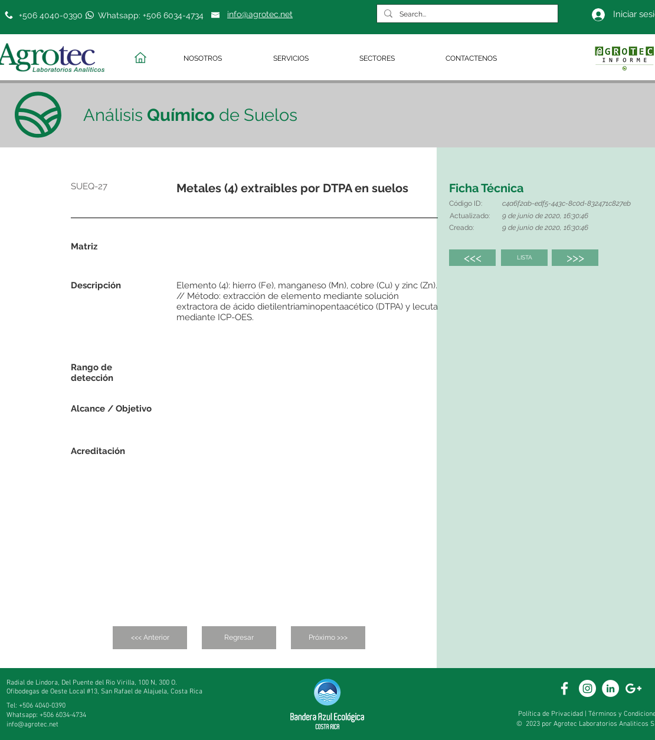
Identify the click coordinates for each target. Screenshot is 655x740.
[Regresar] (239, 637)
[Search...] (466, 14)
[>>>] (575, 257)
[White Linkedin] (610, 688)
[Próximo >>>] (328, 637)
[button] (219, 59)
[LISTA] (524, 257)
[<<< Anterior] (150, 637)
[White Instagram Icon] (587, 688)
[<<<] (472, 257)
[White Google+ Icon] (633, 688)
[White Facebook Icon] (564, 688)
